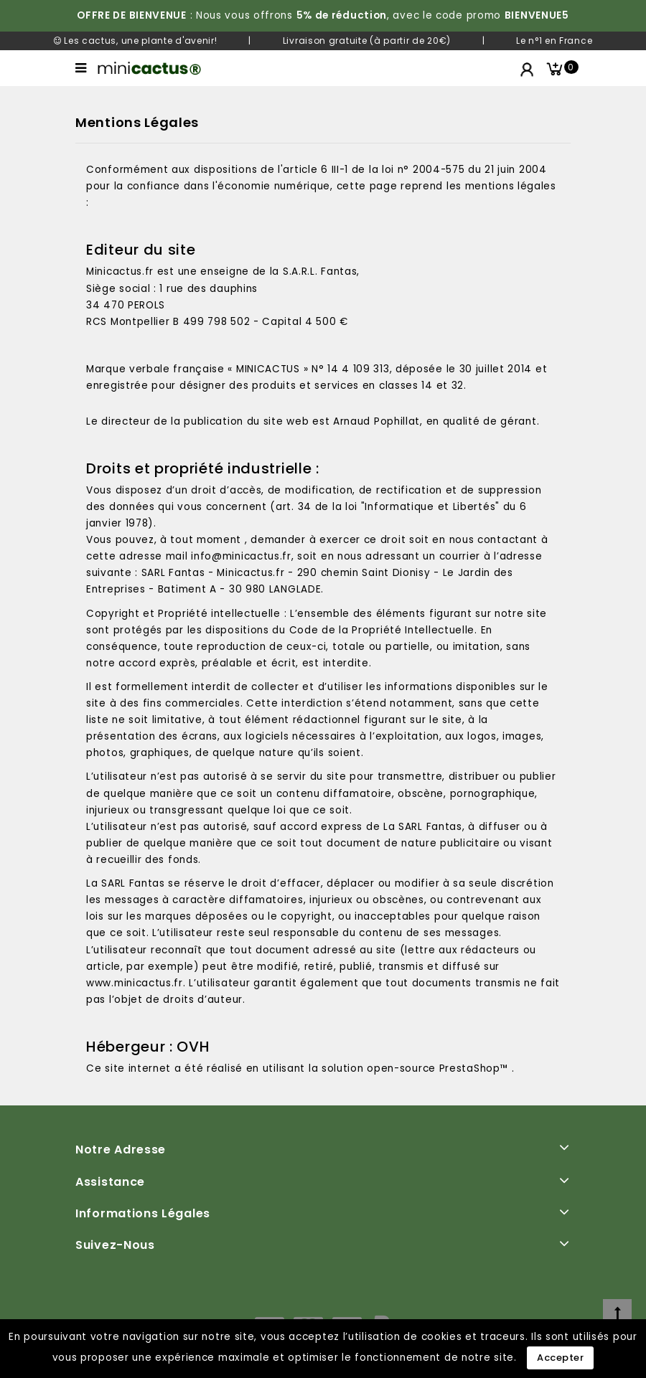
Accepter (560, 1357)
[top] (617, 1313)
